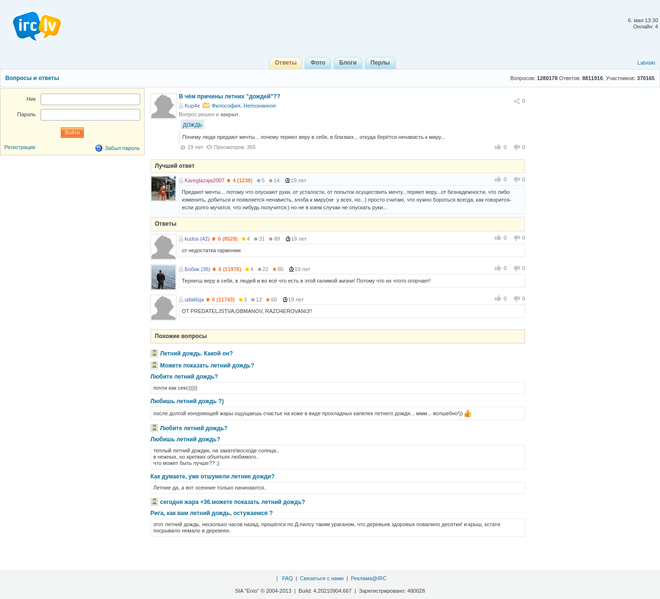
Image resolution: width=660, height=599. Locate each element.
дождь (192, 124)
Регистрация (19, 147)
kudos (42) (197, 239)
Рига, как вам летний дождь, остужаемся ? (211, 513)
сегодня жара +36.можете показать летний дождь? (232, 502)
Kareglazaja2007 (205, 180)
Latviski (646, 63)
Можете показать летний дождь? (207, 365)
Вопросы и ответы (32, 78)
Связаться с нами (321, 578)
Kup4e (192, 106)
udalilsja (194, 299)
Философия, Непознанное (244, 106)
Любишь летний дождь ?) (187, 401)
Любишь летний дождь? (185, 439)
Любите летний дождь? (184, 376)
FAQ (287, 578)
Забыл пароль (122, 148)
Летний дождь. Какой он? (196, 353)
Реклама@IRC (369, 578)
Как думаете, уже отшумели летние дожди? (212, 476)
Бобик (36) (197, 269)
